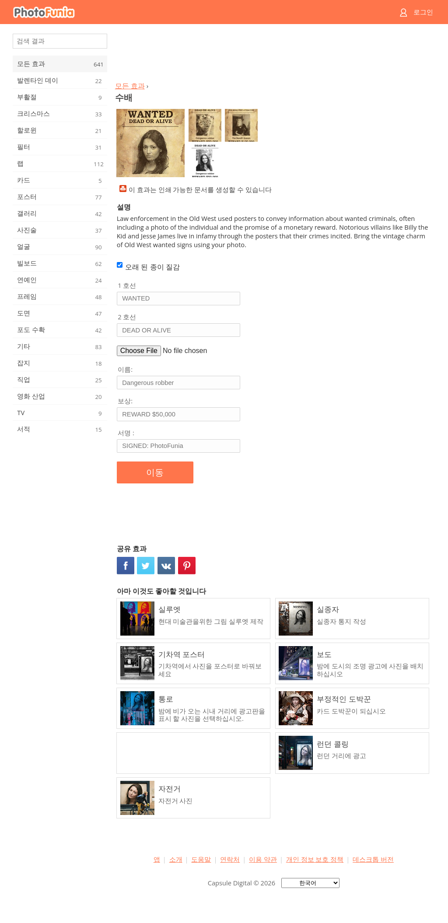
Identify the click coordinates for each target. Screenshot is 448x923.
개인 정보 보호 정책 (314, 859)
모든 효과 (130, 86)
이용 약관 (263, 859)
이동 (155, 472)
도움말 (201, 859)
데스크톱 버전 (373, 859)
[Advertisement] (273, 55)
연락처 (230, 859)
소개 (175, 859)
